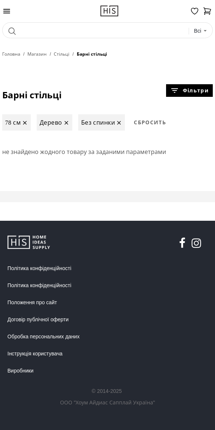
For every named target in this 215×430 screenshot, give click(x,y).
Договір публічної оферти (38, 319)
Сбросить (150, 122)
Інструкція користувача (34, 354)
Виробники (20, 371)
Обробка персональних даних (43, 336)
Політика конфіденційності (39, 268)
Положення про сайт (32, 302)
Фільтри (189, 90)
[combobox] (200, 31)
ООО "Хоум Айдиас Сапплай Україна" (107, 402)
